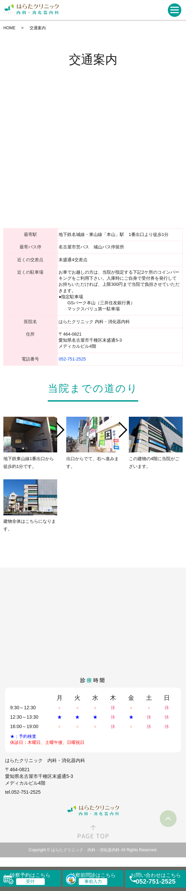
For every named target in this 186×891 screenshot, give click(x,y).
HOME (9, 28)
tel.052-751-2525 (23, 792)
